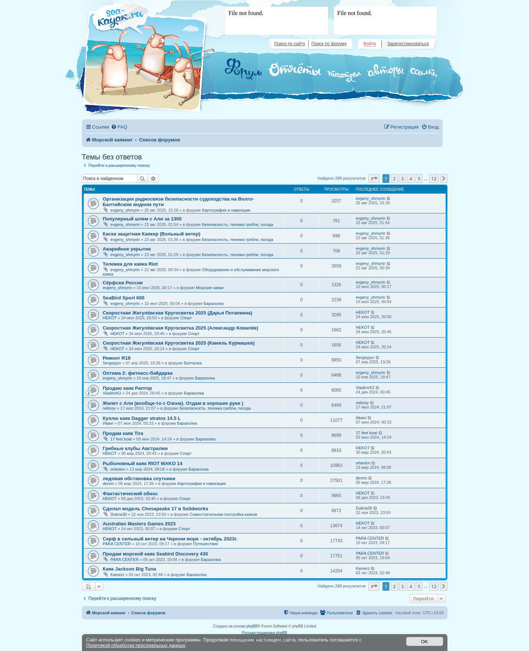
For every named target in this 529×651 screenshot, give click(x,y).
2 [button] (394, 178)
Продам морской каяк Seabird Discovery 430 (155, 554)
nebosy (109, 408)
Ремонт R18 (117, 358)
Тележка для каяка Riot (130, 264)
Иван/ (108, 423)
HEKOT (110, 318)
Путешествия (205, 544)
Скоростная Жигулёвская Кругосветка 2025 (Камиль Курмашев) (179, 343)
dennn (108, 483)
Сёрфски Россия (123, 282)
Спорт (186, 318)
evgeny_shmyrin (125, 210)
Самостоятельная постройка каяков (223, 514)
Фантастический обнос (130, 493)
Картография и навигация (226, 210)
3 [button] (402, 178)
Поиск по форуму (329, 43)
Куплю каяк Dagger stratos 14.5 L (142, 418)
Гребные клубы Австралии (135, 448)
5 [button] (419, 178)
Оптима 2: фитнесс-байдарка (138, 373)
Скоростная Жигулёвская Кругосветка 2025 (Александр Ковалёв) (181, 328)
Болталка (193, 363)
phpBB (252, 626)
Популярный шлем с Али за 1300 (142, 219)
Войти (370, 43)
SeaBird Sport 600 (124, 298)
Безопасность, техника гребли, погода (237, 224)
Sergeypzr (112, 363)
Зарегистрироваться (408, 43)
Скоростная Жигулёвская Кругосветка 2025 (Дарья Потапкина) (177, 313)
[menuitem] (119, 127)
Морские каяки (209, 287)
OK (424, 641)
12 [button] (434, 178)
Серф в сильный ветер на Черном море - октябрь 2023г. (170, 539)
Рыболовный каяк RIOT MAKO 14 (143, 463)
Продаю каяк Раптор (127, 388)
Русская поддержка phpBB (264, 633)
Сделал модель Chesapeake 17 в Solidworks (155, 508)
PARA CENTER (117, 544)
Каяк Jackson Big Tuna (129, 569)
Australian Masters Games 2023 (139, 523)
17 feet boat (121, 439)
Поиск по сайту (289, 43)
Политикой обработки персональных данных (136, 645)
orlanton (118, 469)
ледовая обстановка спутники (139, 478)
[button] (373, 178)
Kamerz (118, 574)
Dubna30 (119, 514)
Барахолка (213, 303)
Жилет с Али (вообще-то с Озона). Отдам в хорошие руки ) (173, 403)
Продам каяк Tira (123, 433)
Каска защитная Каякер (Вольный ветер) (152, 234)
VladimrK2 (112, 393)
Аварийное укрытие (127, 249)
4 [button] (411, 178)
